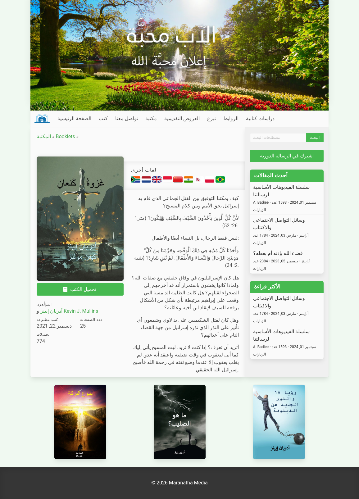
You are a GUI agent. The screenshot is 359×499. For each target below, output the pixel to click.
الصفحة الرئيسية (74, 118)
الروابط (231, 118)
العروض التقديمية (182, 118)
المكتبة (44, 136)
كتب (103, 118)
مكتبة (151, 118)
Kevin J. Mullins (81, 311)
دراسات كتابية (260, 118)
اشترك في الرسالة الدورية (287, 156)
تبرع (211, 118)
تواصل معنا (126, 118)
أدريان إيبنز (51, 311)
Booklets (65, 136)
